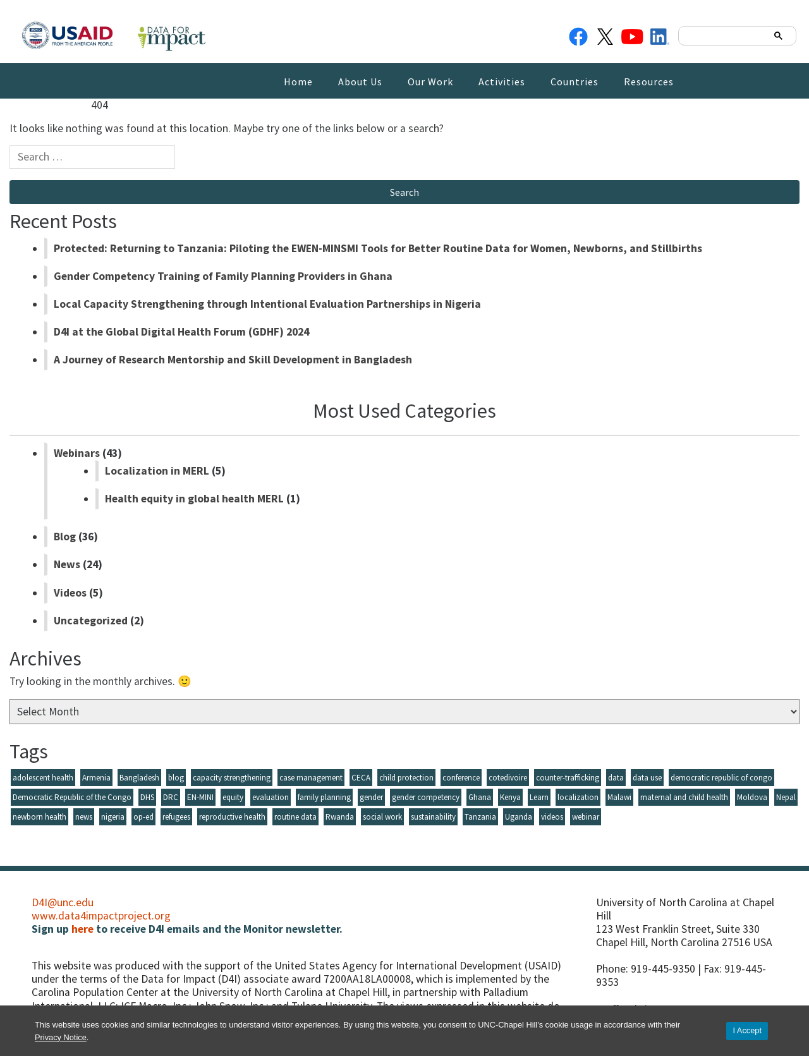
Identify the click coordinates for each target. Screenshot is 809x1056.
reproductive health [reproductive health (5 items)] (232, 816)
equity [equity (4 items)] (232, 797)
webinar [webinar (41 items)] (585, 816)
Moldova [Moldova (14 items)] (752, 797)
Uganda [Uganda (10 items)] (518, 816)
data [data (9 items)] (616, 777)
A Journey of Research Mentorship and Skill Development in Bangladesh (233, 360)
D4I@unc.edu (63, 902)
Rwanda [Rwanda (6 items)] (339, 816)
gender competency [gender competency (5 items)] (425, 797)
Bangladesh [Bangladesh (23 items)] (139, 777)
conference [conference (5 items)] (461, 777)
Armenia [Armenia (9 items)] (96, 777)
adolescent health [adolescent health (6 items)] (43, 777)
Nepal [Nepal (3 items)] (786, 797)
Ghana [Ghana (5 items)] (479, 797)
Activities (501, 81)
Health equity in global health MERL (194, 499)
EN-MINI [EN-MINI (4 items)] (200, 797)
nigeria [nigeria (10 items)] (113, 816)
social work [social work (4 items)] (382, 816)
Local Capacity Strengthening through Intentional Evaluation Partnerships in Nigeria (267, 304)
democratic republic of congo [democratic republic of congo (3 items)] (721, 777)
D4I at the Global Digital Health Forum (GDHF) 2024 (181, 332)
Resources (649, 81)
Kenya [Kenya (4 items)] (510, 797)
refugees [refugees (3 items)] (176, 816)
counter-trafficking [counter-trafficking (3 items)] (567, 777)
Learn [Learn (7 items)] (539, 797)
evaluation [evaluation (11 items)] (270, 797)
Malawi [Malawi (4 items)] (619, 797)
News (67, 564)
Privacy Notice (61, 1037)
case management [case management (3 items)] (311, 777)
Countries (574, 81)
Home (298, 81)
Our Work (430, 81)
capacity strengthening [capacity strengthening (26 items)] (232, 777)
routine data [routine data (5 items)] (295, 816)
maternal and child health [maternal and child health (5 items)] (684, 797)
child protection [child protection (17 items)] (406, 777)
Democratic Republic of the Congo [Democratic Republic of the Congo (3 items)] (72, 797)
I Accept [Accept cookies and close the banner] (747, 1030)
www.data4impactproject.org (101, 916)
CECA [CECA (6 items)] (360, 777)
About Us (360, 81)
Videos (70, 593)
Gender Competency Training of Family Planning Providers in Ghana (223, 276)
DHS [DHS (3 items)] (147, 797)
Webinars (77, 453)
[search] (724, 35)
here (82, 929)
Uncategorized (91, 621)
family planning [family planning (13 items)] (324, 797)
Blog (65, 536)
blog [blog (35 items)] (176, 777)
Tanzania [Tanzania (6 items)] (480, 816)
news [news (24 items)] (83, 816)
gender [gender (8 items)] (371, 797)
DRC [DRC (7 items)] (170, 797)
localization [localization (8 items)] (578, 797)
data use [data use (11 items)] (647, 777)
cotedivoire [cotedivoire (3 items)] (508, 777)
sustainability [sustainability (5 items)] (433, 816)
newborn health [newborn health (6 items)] (39, 816)
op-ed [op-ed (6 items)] (143, 816)
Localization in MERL (157, 471)
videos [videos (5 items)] (552, 816)
